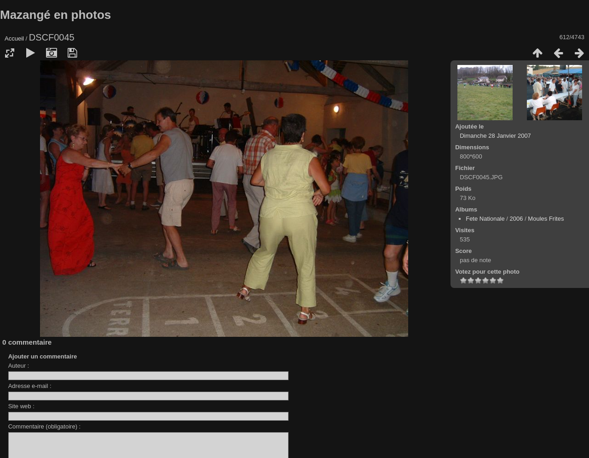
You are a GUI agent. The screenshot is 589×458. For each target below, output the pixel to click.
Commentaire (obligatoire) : (44, 426)
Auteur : (18, 365)
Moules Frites (546, 218)
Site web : (21, 406)
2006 (516, 218)
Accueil (14, 38)
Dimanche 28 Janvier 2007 (495, 135)
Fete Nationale (485, 218)
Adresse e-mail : (30, 385)
